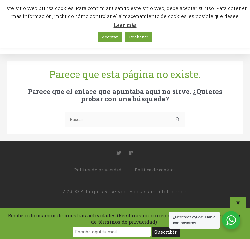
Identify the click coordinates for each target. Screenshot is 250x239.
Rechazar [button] (138, 37)
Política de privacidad (98, 169)
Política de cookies (155, 169)
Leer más (125, 25)
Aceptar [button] (110, 37)
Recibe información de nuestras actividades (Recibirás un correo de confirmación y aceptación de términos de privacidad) (124, 218)
